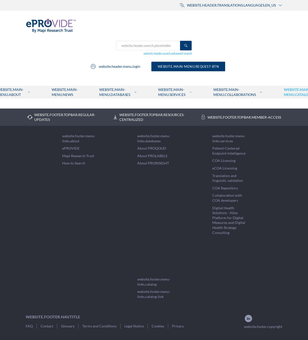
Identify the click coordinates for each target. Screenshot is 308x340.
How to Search (73, 163)
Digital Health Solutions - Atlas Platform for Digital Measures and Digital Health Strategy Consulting (228, 220)
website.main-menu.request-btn (188, 66)
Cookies (158, 326)
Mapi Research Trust (78, 156)
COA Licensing (223, 160)
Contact (47, 326)
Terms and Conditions (99, 326)
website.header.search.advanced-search (168, 53)
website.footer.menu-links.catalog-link (153, 294)
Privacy (178, 326)
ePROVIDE (71, 148)
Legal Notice (134, 326)
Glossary (68, 326)
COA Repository (225, 188)
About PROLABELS (152, 156)
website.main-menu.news (65, 92)
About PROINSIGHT (153, 163)
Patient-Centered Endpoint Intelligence (229, 150)
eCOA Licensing (224, 168)
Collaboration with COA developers (227, 197)
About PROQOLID (151, 148)
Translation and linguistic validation (227, 178)
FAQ (29, 326)
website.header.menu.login (115, 66)
